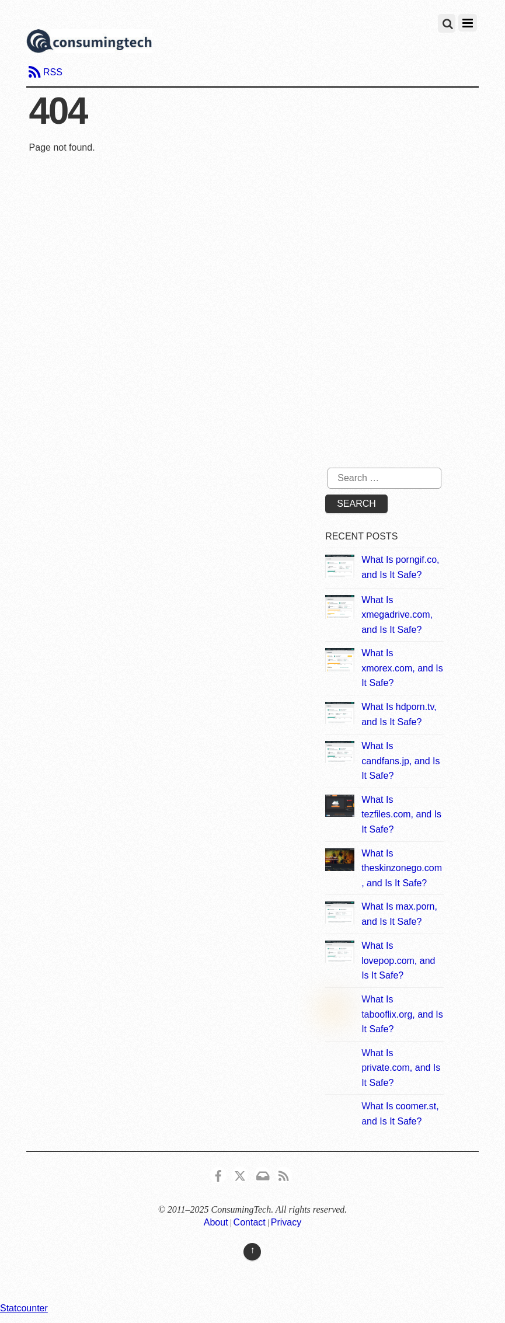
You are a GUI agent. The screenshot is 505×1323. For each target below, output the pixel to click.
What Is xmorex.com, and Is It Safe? (402, 668)
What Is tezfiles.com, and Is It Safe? (401, 814)
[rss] (284, 1174)
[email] (262, 1174)
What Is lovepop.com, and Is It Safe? (398, 960)
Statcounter (24, 1308)
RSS (52, 72)
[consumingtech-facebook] (218, 1174)
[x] (240, 1174)
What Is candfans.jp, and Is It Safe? (400, 761)
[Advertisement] (414, 374)
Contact (250, 1222)
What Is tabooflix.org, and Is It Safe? (402, 1014)
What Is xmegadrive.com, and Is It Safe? (397, 615)
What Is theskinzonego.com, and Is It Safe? (401, 868)
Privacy (286, 1222)
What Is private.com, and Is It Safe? (400, 1068)
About (216, 1222)
